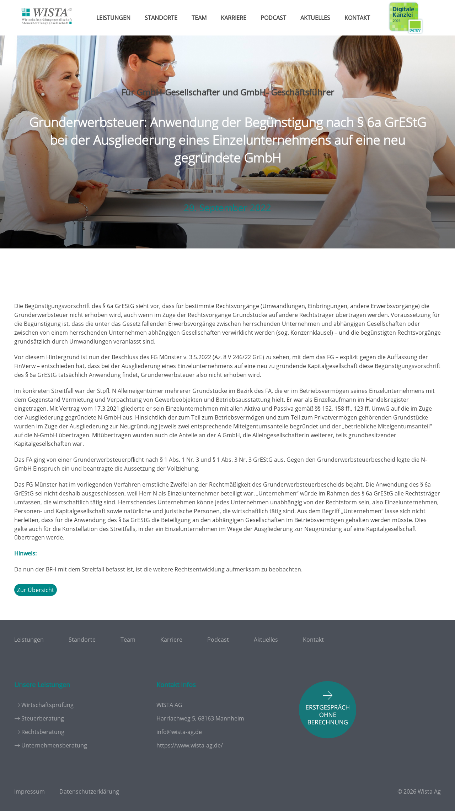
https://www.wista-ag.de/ (189, 745)
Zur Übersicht (35, 590)
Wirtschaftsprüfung (47, 705)
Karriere (233, 18)
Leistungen (113, 18)
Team (199, 18)
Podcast (273, 18)
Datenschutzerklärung (89, 791)
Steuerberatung (42, 718)
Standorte (161, 18)
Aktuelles (315, 18)
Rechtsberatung (42, 732)
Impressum (29, 791)
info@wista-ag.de (179, 732)
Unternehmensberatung (54, 745)
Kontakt (357, 18)
